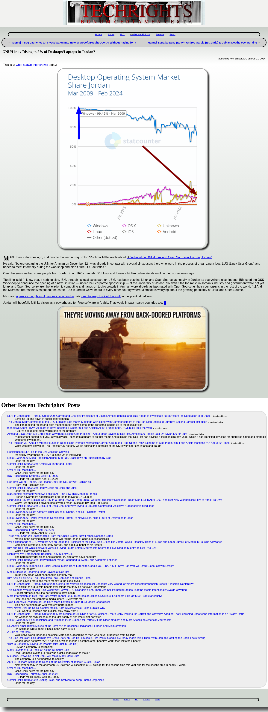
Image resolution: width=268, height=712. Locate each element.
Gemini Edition (141, 34)
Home (98, 34)
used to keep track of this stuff (101, 296)
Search (160, 34)
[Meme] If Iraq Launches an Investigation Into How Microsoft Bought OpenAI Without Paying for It (73, 42)
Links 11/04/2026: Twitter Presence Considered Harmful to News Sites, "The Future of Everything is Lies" (70, 517)
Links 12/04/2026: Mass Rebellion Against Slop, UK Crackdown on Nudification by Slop (59, 457)
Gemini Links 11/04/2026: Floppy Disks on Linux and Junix (42, 487)
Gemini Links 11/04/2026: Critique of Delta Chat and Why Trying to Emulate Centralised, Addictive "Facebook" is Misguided (80, 505)
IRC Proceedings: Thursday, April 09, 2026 (32, 673)
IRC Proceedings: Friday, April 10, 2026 (30, 529)
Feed (172, 34)
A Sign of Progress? (19, 631)
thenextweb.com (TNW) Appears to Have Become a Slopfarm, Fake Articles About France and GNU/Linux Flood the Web (79, 427)
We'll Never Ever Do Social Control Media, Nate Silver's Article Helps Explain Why (56, 607)
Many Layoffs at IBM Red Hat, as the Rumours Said (38, 649)
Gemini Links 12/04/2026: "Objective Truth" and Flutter (39, 463)
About (111, 34)
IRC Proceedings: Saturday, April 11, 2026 (32, 475)
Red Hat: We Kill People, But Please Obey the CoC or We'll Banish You (49, 481)
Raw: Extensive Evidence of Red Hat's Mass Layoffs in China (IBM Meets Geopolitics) (58, 601)
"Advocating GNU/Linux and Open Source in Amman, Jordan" (171, 257)
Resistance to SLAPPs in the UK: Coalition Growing (38, 451)
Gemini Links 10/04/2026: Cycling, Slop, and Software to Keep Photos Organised (55, 679)
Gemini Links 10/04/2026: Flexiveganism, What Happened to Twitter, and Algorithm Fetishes (62, 559)
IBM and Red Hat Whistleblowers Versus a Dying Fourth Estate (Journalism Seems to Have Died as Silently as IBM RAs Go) (81, 547)
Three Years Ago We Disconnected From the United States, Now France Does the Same (60, 535)
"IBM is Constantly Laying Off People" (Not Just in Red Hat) (42, 643)
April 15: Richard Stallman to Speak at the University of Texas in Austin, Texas (53, 661)
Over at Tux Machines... (21, 469)
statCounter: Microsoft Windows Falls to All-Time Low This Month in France (52, 493)
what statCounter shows (32, 64)
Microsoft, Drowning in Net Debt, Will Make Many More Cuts (43, 655)
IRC (122, 34)
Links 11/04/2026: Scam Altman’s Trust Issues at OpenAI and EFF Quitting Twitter (56, 511)
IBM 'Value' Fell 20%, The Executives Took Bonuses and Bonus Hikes (48, 577)
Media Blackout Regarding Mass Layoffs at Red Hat (38, 571)
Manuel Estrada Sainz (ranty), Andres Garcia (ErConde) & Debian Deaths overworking (202, 42)
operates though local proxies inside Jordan (45, 296)
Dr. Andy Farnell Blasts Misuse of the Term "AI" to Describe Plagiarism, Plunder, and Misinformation (66, 625)
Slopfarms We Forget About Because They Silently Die (39, 553)
